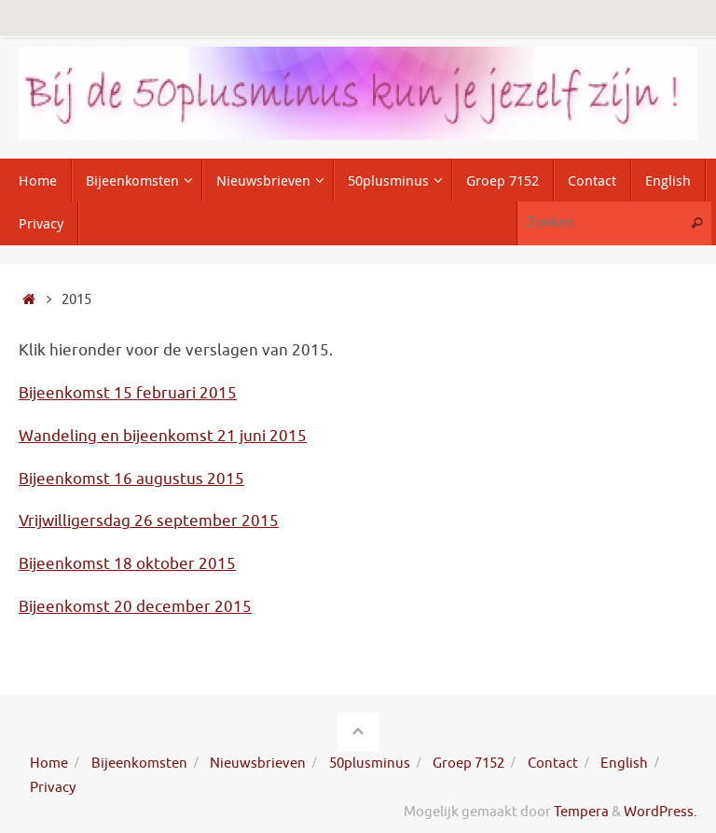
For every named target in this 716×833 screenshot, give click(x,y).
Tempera (581, 811)
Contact (553, 763)
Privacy (53, 787)
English (624, 763)
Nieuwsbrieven (258, 763)
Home (49, 763)
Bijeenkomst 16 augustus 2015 (131, 479)
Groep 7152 (468, 763)
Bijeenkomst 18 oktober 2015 (127, 564)
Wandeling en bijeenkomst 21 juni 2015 (163, 436)
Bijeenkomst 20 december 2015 (135, 607)
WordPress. (660, 811)
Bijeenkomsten (139, 763)
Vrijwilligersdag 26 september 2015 (149, 521)
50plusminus (369, 763)
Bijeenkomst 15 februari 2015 (128, 393)
